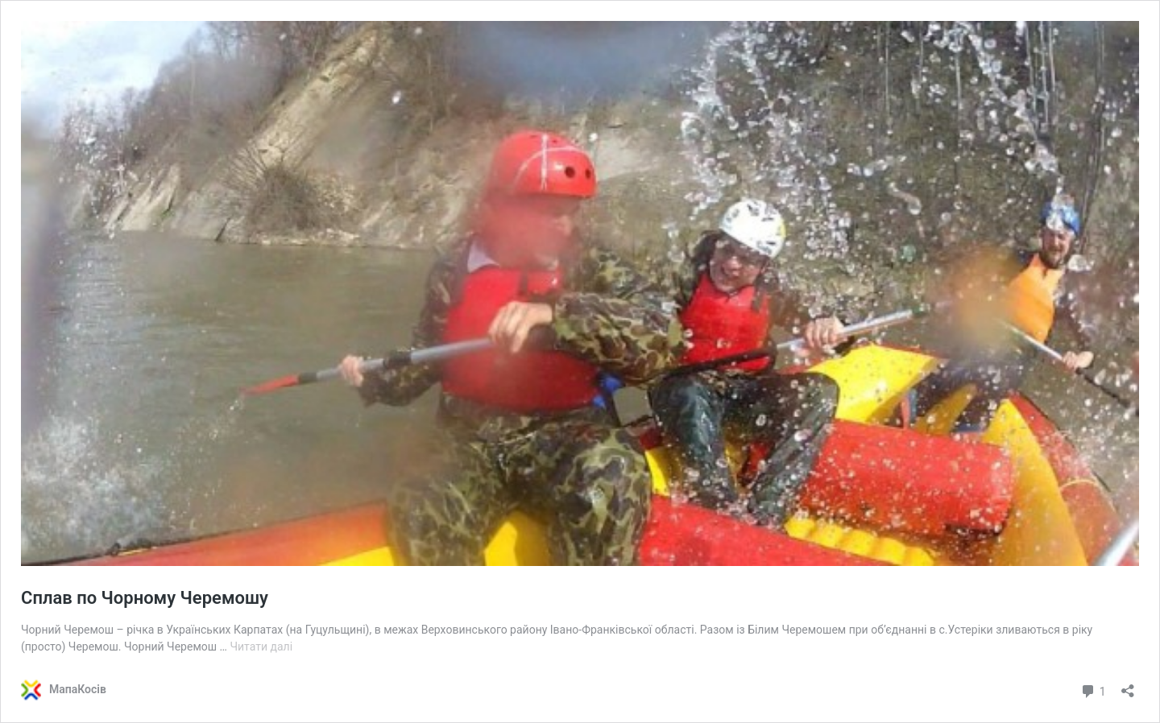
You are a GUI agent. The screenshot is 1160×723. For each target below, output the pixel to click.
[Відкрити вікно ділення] (1127, 685)
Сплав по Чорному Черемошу (144, 598)
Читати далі (261, 646)
